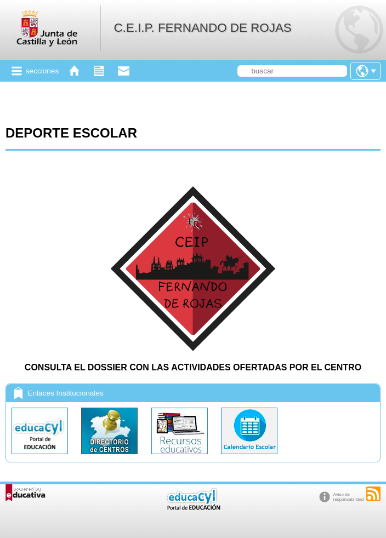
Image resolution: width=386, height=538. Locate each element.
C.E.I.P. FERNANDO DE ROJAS (202, 28)
